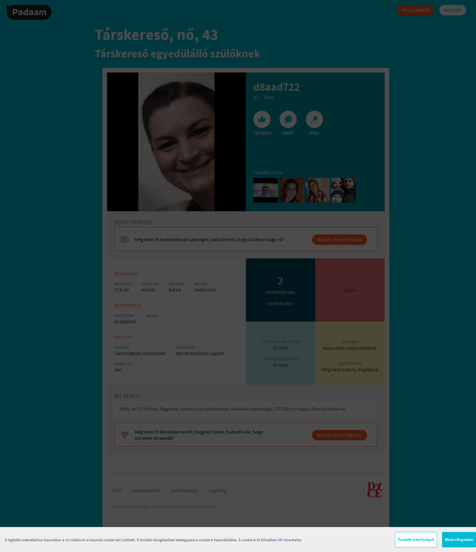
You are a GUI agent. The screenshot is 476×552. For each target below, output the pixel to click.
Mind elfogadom (459, 539)
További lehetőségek (416, 539)
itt (280, 539)
